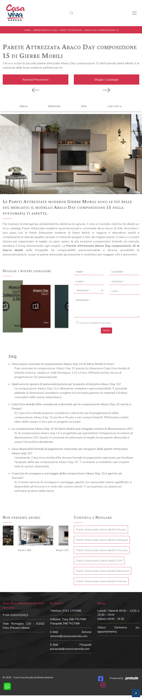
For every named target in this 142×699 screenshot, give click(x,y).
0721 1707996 (72, 609)
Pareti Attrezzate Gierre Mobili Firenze (101, 580)
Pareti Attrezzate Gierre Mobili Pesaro (101, 528)
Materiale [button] (54, 105)
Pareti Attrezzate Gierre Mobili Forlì (99, 559)
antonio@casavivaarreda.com (68, 635)
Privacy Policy (105, 322)
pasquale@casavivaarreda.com (70, 648)
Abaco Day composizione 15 (101, 30)
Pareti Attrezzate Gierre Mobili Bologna (102, 539)
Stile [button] (84, 105)
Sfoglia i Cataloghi (106, 79)
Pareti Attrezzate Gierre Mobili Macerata (102, 570)
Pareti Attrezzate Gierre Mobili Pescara (101, 549)
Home (27, 30)
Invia (106, 329)
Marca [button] (24, 105)
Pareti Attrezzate (71, 30)
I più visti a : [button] (115, 105)
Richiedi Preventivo (35, 79)
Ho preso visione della (95, 322)
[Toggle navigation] (134, 13)
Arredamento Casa (45, 30)
